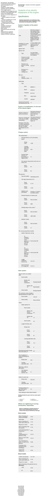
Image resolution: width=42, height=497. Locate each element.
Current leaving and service (7, 5)
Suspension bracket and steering (8, 29)
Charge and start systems (7, 22)
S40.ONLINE (21, 487)
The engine (3, 6)
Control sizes (7, 33)
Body (2, 30)
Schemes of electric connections (8, 34)
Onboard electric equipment (7, 31)
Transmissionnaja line (5, 27)
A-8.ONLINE (21, 488)
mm (24, 390)
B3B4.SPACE (21, 494)
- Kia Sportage (7, 2)
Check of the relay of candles (23, 126)
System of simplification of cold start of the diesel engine (8, 20)
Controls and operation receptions (8, 3)
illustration (21, 465)
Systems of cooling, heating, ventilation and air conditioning (8, 8)
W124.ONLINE (21, 489)
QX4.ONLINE (21, 486)
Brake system (4, 28)
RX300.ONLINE (21, 490)
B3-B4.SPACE (21, 493)
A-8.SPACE (21, 495)
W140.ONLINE (21, 491)
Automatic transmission (6, 25)
